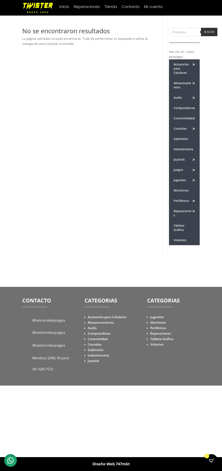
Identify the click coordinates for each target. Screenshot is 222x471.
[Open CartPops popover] (211, 460)
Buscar (209, 32)
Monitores (181, 190)
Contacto (130, 7)
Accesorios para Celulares (184, 68)
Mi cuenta (153, 7)
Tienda (110, 7)
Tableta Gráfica (179, 228)
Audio (184, 98)
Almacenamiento (184, 84)
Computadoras (184, 108)
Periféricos (184, 201)
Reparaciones (87, 7)
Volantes (180, 240)
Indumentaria (183, 149)
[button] (10, 460)
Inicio (64, 7)
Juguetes (184, 180)
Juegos (184, 170)
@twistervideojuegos (48, 320)
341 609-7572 (42, 369)
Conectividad (184, 118)
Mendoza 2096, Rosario (50, 358)
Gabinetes (181, 139)
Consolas (184, 129)
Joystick (184, 159)
